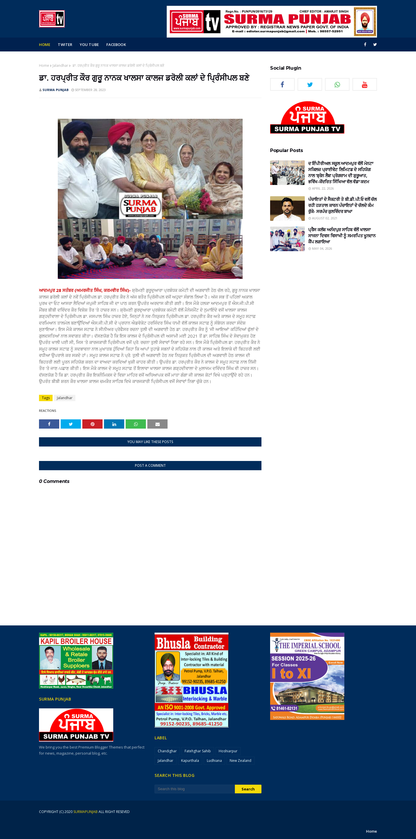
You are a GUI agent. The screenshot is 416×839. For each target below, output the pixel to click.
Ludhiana (214, 760)
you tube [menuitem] (89, 44)
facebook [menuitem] (116, 44)
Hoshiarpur (228, 751)
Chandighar (167, 751)
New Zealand (240, 760)
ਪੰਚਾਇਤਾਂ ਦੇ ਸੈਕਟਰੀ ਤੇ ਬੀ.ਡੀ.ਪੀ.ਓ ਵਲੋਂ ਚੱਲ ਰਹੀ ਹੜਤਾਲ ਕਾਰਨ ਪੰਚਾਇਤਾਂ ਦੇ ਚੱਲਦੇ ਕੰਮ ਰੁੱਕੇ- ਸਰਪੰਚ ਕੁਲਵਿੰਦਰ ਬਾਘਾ (342, 205)
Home (44, 65)
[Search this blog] (195, 789)
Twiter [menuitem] (65, 44)
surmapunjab (85, 811)
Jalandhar (60, 65)
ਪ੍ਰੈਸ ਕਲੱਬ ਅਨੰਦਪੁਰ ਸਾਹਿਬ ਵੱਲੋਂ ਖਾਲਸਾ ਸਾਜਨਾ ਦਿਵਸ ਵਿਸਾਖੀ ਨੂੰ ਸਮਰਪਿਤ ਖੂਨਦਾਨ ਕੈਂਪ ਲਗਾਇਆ (342, 236)
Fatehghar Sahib (198, 751)
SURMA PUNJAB (55, 90)
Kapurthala (190, 760)
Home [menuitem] (44, 44)
